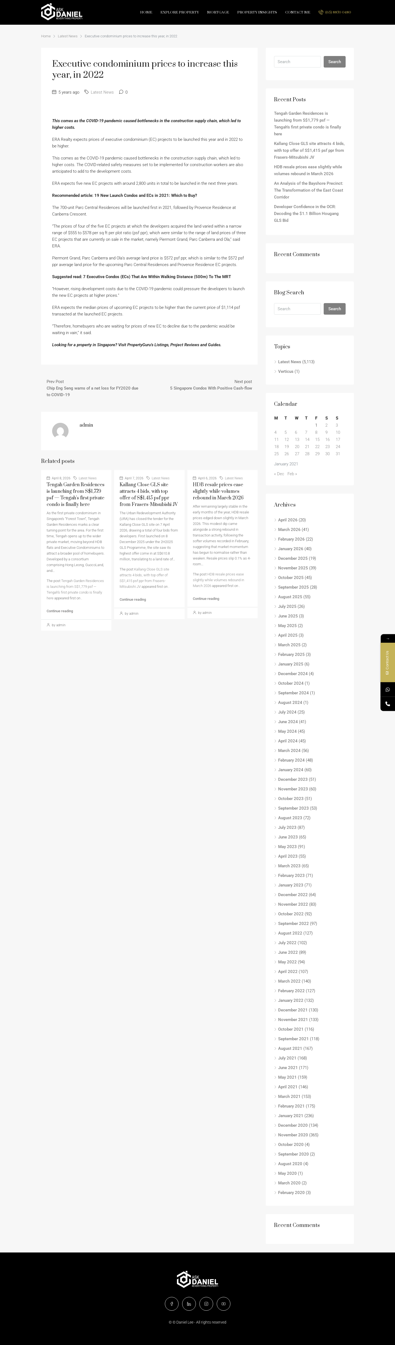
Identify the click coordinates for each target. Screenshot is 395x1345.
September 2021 (293, 1038)
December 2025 (293, 558)
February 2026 (291, 539)
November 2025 (293, 568)
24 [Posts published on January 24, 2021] (338, 446)
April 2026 (288, 520)
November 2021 (293, 1019)
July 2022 (287, 942)
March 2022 (289, 981)
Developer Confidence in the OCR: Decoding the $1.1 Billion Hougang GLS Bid (306, 213)
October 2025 (291, 577)
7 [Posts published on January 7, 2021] (306, 432)
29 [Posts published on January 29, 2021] (317, 453)
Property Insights (257, 12)
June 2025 (288, 616)
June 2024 (288, 721)
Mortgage (218, 12)
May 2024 (287, 731)
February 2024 (291, 760)
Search (334, 61)
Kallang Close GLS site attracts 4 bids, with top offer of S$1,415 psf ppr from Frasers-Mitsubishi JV (309, 150)
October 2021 (291, 1029)
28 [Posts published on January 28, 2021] (307, 453)
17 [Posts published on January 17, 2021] (338, 439)
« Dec (279, 473)
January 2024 (290, 769)
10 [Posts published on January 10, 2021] (338, 432)
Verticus (286, 371)
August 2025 (290, 596)
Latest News (68, 36)
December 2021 (293, 1010)
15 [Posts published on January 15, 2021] (317, 439)
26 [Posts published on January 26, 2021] (286, 453)
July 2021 (287, 1058)
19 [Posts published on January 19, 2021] (286, 446)
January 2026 (290, 548)
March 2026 (289, 529)
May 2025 (287, 625)
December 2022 (293, 894)
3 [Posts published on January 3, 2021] (337, 425)
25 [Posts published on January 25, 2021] (276, 453)
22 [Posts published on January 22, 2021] (317, 446)
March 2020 (289, 1183)
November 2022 (293, 904)
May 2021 (287, 1077)
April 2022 (288, 971)
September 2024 (293, 692)
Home (146, 12)
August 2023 (290, 817)
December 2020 (293, 1125)
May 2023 (287, 846)
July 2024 (287, 712)
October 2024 (291, 683)
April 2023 (288, 856)
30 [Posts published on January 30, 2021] (327, 453)
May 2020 (287, 1173)
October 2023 (291, 798)
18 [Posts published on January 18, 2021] (276, 446)
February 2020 (291, 1192)
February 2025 (291, 654)
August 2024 (290, 702)
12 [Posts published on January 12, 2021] (286, 439)
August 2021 (290, 1048)
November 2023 (293, 789)
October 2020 (291, 1144)
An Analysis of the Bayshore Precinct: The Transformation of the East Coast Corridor (308, 190)
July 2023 (287, 827)
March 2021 (289, 1096)
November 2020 (293, 1135)
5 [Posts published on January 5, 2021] (285, 432)
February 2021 (291, 1106)
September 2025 (293, 587)
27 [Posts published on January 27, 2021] (297, 453)
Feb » (292, 473)
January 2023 (290, 885)
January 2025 (290, 664)
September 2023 (293, 808)
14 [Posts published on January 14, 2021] (307, 439)
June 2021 (288, 1067)
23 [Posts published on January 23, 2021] (327, 446)
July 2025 (287, 606)
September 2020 (293, 1154)
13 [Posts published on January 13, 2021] (297, 439)
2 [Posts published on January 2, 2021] (326, 425)
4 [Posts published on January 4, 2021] (275, 432)
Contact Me (297, 12)
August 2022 (290, 933)
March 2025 (289, 644)
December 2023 (293, 779)
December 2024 (293, 673)
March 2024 (289, 750)
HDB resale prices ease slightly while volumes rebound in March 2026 (218, 491)
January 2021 (290, 1115)
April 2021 (288, 1086)
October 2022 (291, 913)
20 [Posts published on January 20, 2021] (297, 446)
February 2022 (291, 990)
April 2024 (288, 741)
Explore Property (179, 12)
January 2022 (290, 1000)
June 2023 (288, 837)
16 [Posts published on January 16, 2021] (327, 439)
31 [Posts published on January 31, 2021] (338, 453)
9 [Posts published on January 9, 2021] (326, 432)
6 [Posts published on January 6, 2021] (296, 432)
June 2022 (288, 952)
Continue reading (60, 611)
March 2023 (289, 865)
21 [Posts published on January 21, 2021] (307, 446)
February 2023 (291, 875)
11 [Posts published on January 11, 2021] (276, 439)
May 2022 (287, 962)
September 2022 (293, 923)
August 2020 (290, 1163)
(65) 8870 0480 (334, 12)
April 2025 (288, 635)
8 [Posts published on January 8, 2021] (316, 432)
